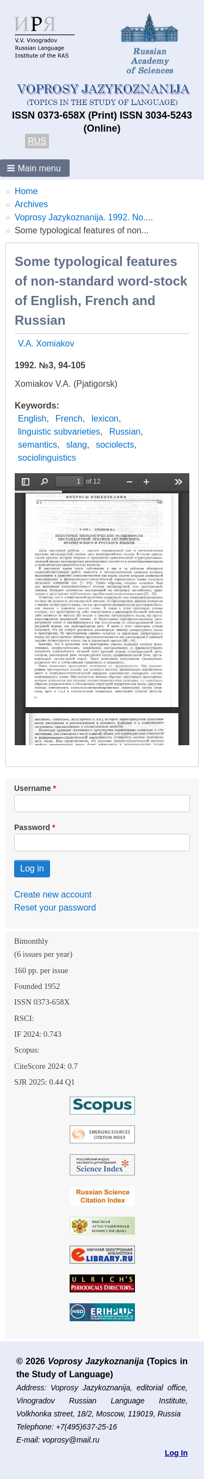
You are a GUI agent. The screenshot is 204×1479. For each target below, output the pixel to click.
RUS (37, 141)
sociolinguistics (47, 457)
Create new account (52, 894)
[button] (35, 168)
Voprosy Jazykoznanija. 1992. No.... (84, 217)
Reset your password (55, 907)
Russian (125, 431)
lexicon (105, 418)
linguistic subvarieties (59, 431)
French (69, 418)
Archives (31, 204)
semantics (37, 444)
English (32, 418)
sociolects (115, 444)
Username (32, 788)
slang (76, 444)
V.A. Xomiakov (46, 343)
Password (32, 827)
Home (26, 191)
